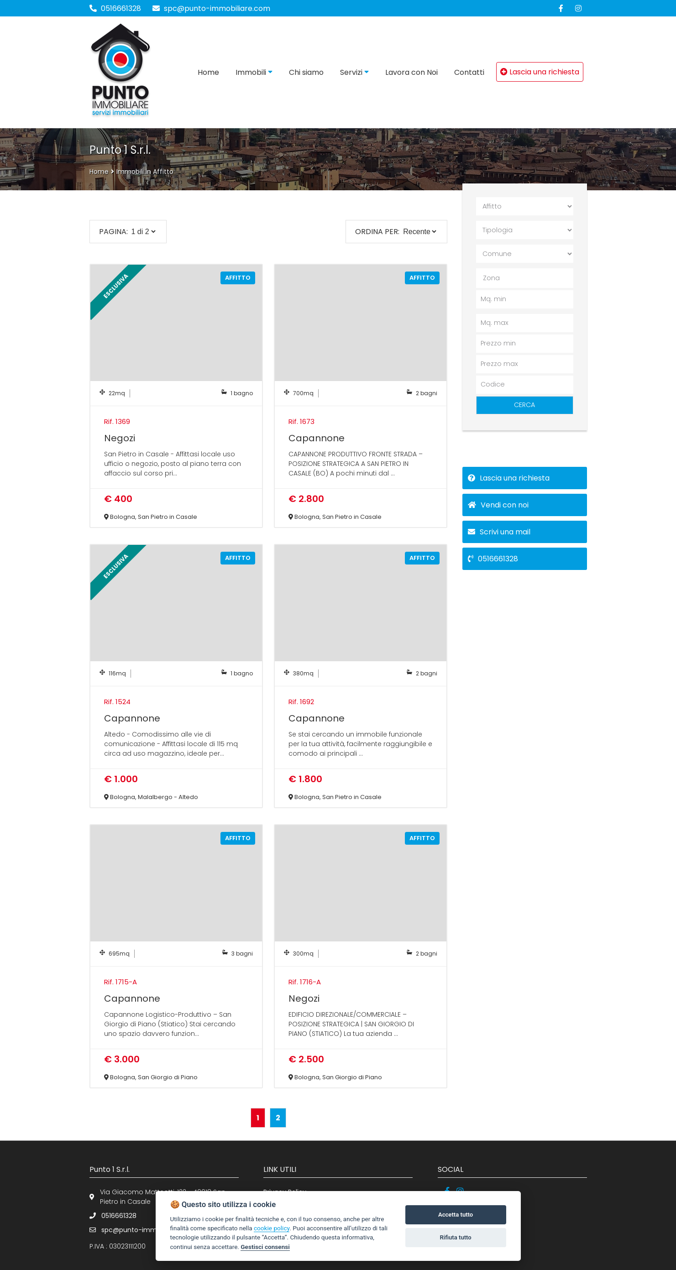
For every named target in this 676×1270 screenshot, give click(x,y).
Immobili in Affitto (144, 171)
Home (99, 171)
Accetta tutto (455, 1214)
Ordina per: (377, 231)
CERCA (524, 404)
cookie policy (271, 1228)
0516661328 (121, 8)
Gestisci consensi (265, 1246)
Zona (491, 277)
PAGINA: (113, 231)
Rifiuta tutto (455, 1237)
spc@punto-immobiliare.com (211, 8)
